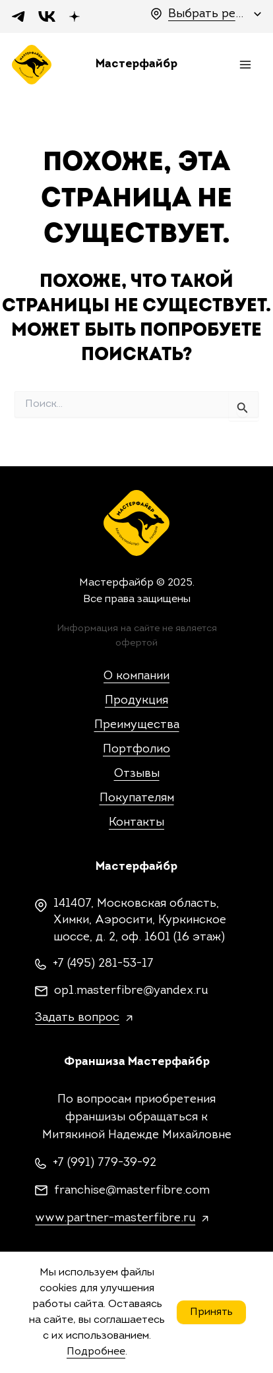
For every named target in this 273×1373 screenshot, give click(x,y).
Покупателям (137, 798)
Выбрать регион (207, 14)
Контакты (136, 822)
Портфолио (136, 749)
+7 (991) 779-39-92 (104, 1163)
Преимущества (136, 725)
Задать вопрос (77, 1018)
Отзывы (137, 774)
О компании (136, 676)
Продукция (136, 700)
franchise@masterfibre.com (132, 1190)
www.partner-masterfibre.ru (115, 1218)
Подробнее (96, 1352)
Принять (211, 1312)
